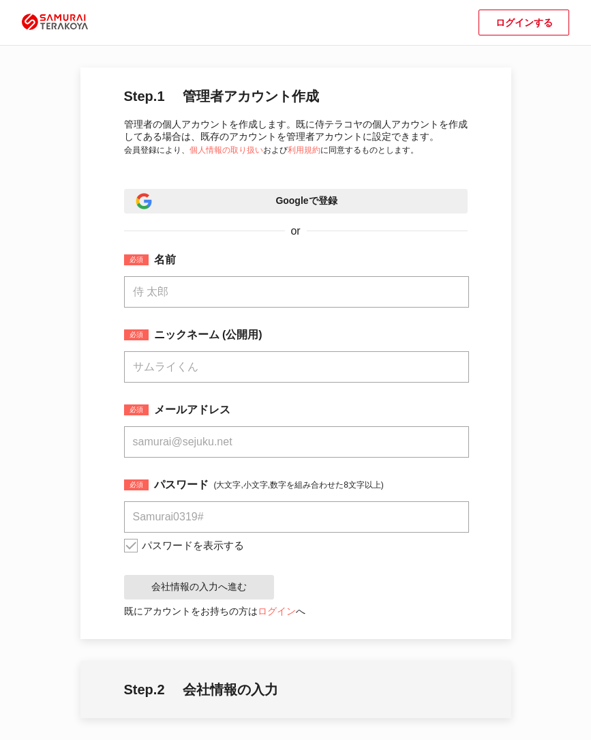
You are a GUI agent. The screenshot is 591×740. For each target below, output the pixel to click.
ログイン (277, 611)
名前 (165, 259)
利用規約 (304, 150)
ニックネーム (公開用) (208, 334)
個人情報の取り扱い (226, 150)
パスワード (181, 484)
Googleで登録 (306, 200)
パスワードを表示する (193, 545)
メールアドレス (192, 409)
